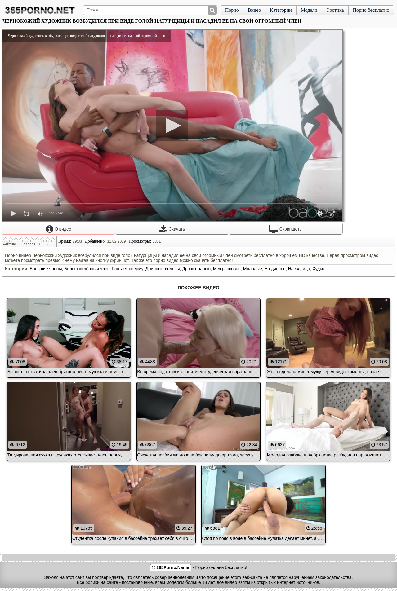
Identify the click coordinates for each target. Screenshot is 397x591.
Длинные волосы (162, 268)
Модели (309, 10)
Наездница (299, 268)
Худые (318, 268)
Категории (281, 10)
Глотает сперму (127, 268)
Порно (232, 10)
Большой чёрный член (86, 268)
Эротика (335, 10)
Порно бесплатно (371, 10)
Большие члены (46, 268)
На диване (275, 268)
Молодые (252, 268)
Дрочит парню (196, 268)
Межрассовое (227, 268)
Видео (254, 10)
